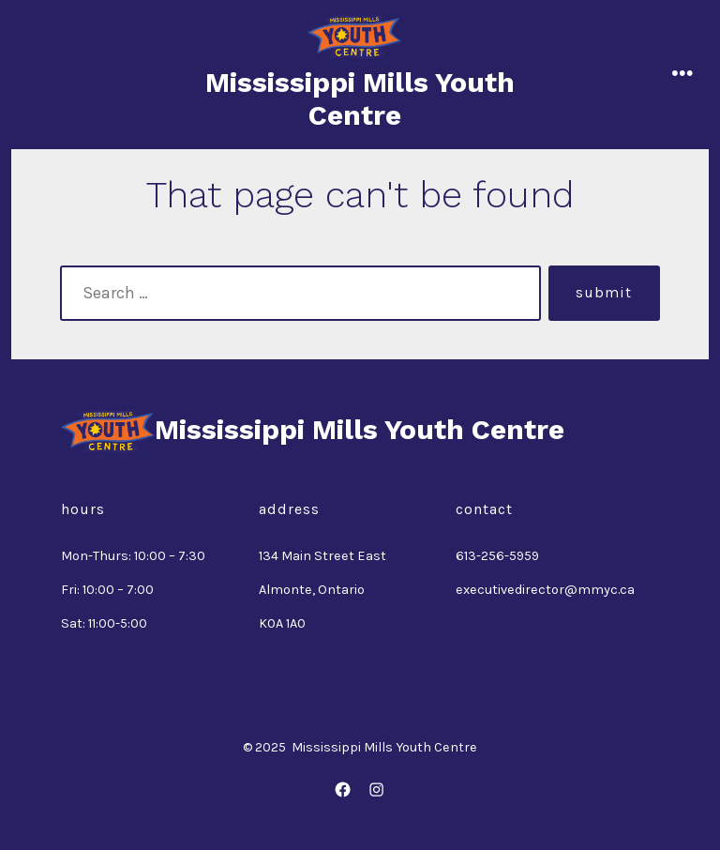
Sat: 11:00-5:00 (104, 623)
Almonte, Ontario (312, 590)
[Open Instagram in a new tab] (377, 790)
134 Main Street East (322, 556)
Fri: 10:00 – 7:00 (107, 590)
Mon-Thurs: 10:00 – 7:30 (133, 556)
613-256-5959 (497, 556)
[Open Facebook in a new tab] (343, 790)
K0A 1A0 (282, 623)
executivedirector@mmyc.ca (545, 590)
